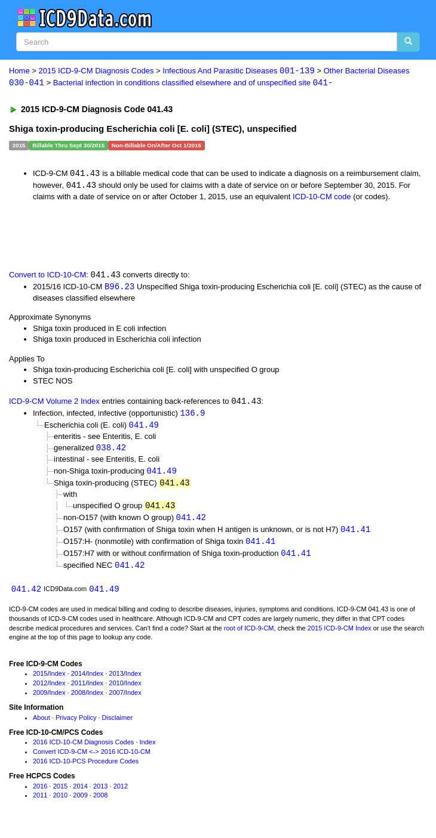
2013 (116, 680)
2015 (40, 680)
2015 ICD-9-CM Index (339, 634)
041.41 (355, 534)
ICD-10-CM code (322, 197)
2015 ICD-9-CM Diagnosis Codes (96, 71)
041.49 (144, 427)
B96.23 (119, 287)
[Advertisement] (140, 235)
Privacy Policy (76, 723)
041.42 (191, 522)
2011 (78, 689)
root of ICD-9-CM (249, 634)
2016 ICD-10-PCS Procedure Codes (86, 767)
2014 (78, 680)
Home (19, 71)
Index (58, 680)
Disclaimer (117, 723)
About (41, 723)
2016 (40, 792)
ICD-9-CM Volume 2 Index (54, 403)
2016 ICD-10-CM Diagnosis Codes (83, 748)
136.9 (192, 415)
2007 (116, 698)
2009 (40, 698)
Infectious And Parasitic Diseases (238, 71)
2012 (40, 689)
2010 (116, 689)
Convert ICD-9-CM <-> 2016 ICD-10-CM (92, 758)
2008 (78, 698)
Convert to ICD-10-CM (47, 276)
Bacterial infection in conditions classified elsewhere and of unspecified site (193, 83)
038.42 (111, 450)
